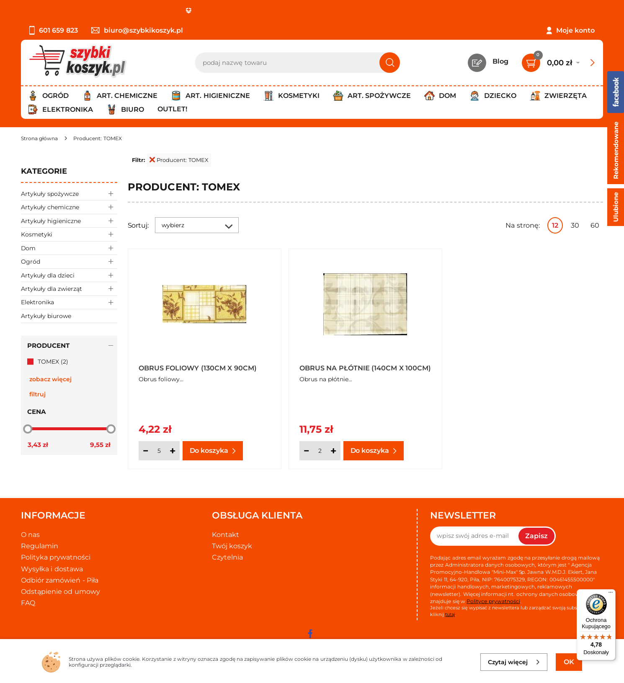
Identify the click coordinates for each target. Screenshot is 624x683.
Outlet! (172, 109)
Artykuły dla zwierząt (69, 288)
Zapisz (536, 536)
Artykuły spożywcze (69, 193)
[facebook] (310, 633)
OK (569, 662)
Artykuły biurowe (46, 316)
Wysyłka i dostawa (52, 569)
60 (594, 225)
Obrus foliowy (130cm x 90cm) (198, 368)
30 (575, 225)
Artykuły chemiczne (69, 206)
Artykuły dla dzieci (69, 275)
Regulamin (39, 546)
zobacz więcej (50, 379)
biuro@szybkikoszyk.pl (137, 30)
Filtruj (37, 394)
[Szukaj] (389, 62)
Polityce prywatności (493, 601)
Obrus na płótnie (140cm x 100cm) (365, 368)
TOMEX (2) (53, 361)
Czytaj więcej (514, 662)
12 (555, 225)
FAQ (28, 603)
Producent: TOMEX (179, 160)
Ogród (69, 261)
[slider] (27, 429)
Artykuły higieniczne (69, 220)
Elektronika (69, 302)
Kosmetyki (69, 234)
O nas (30, 535)
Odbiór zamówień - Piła (59, 580)
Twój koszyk (232, 546)
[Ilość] (159, 451)
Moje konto (575, 30)
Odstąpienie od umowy (60, 592)
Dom (69, 247)
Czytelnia (227, 557)
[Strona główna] (39, 138)
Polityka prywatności (55, 557)
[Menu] (611, 594)
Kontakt (225, 535)
